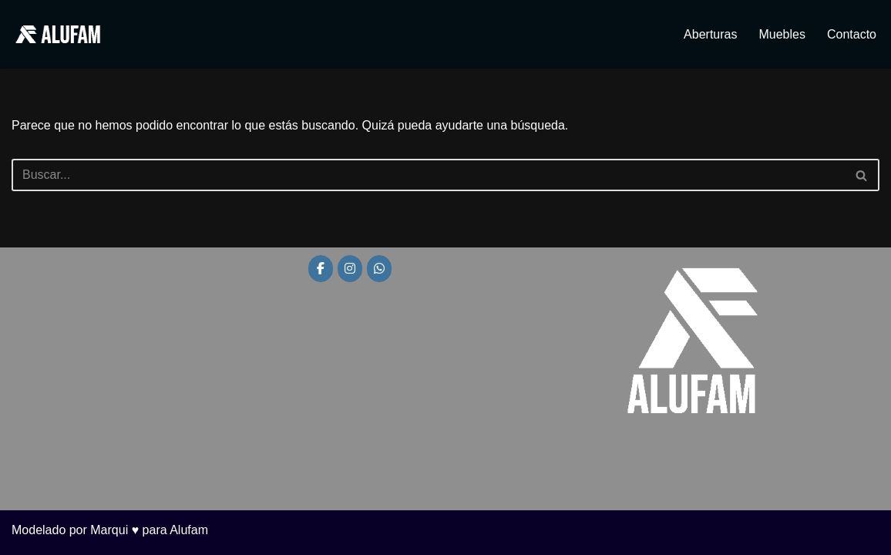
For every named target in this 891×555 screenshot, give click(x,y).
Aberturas (710, 34)
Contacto (851, 34)
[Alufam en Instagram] (350, 268)
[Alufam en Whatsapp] (379, 268)
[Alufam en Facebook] (320, 268)
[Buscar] (428, 175)
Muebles (781, 34)
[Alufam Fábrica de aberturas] (58, 34)
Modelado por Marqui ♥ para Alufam (110, 529)
